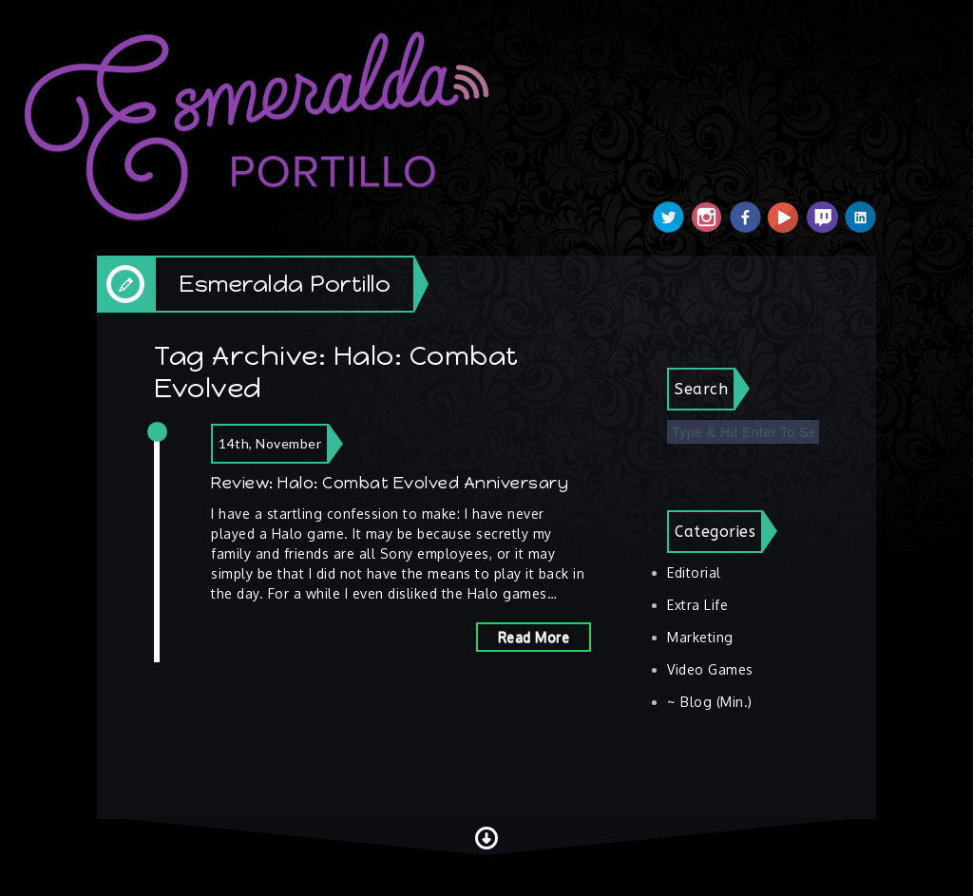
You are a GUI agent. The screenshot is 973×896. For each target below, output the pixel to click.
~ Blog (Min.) (710, 702)
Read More (534, 637)
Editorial (694, 572)
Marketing (700, 637)
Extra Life (697, 605)
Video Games (710, 669)
